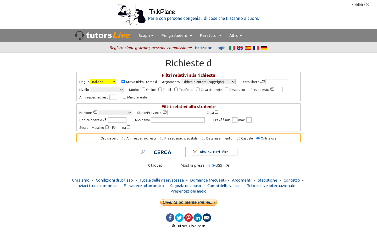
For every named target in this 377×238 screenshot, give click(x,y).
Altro (235, 35)
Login (220, 47)
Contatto (292, 180)
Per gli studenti (176, 35)
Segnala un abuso (185, 185)
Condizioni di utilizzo (114, 180)
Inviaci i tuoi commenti (96, 185)
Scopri (146, 35)
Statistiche (267, 180)
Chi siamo (81, 180)
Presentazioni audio (188, 191)
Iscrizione (203, 47)
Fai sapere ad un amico (144, 185)
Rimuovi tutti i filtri (211, 151)
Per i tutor (210, 35)
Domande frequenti (208, 180)
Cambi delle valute (224, 185)
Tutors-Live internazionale (271, 185)
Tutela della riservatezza (161, 180)
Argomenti (242, 180)
